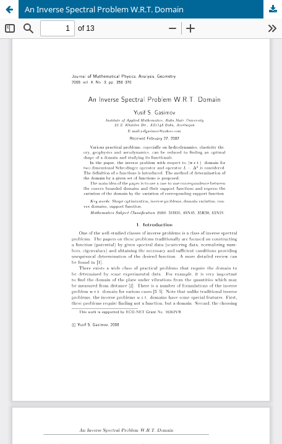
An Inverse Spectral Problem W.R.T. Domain (104, 9)
